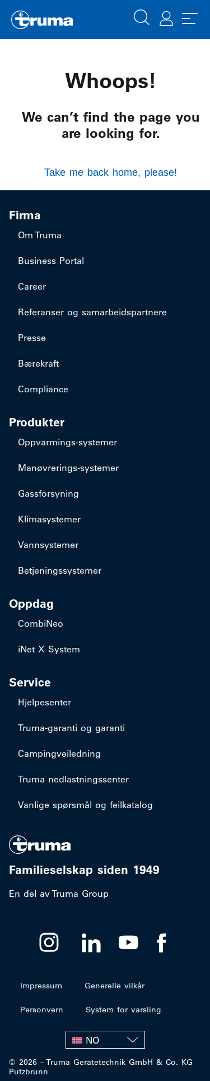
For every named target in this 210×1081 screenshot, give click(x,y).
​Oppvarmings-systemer (67, 442)
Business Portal (51, 260)
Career (32, 286)
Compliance (43, 389)
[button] (142, 16)
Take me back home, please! (110, 172)
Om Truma (40, 235)
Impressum (41, 986)
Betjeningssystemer (59, 570)
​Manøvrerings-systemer (68, 467)
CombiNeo (40, 623)
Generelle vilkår (114, 986)
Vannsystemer (48, 544)
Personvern (41, 1010)
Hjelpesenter (44, 702)
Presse (32, 337)
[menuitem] (105, 1039)
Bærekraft (38, 363)
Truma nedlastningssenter (73, 779)
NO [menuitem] (92, 1040)
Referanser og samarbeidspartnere (92, 312)
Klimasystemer (49, 519)
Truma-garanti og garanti (71, 727)
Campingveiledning (59, 753)
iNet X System (49, 649)
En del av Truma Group (59, 893)
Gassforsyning (48, 493)
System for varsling (123, 1010)
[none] (105, 1039)
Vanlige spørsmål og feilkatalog (85, 804)
